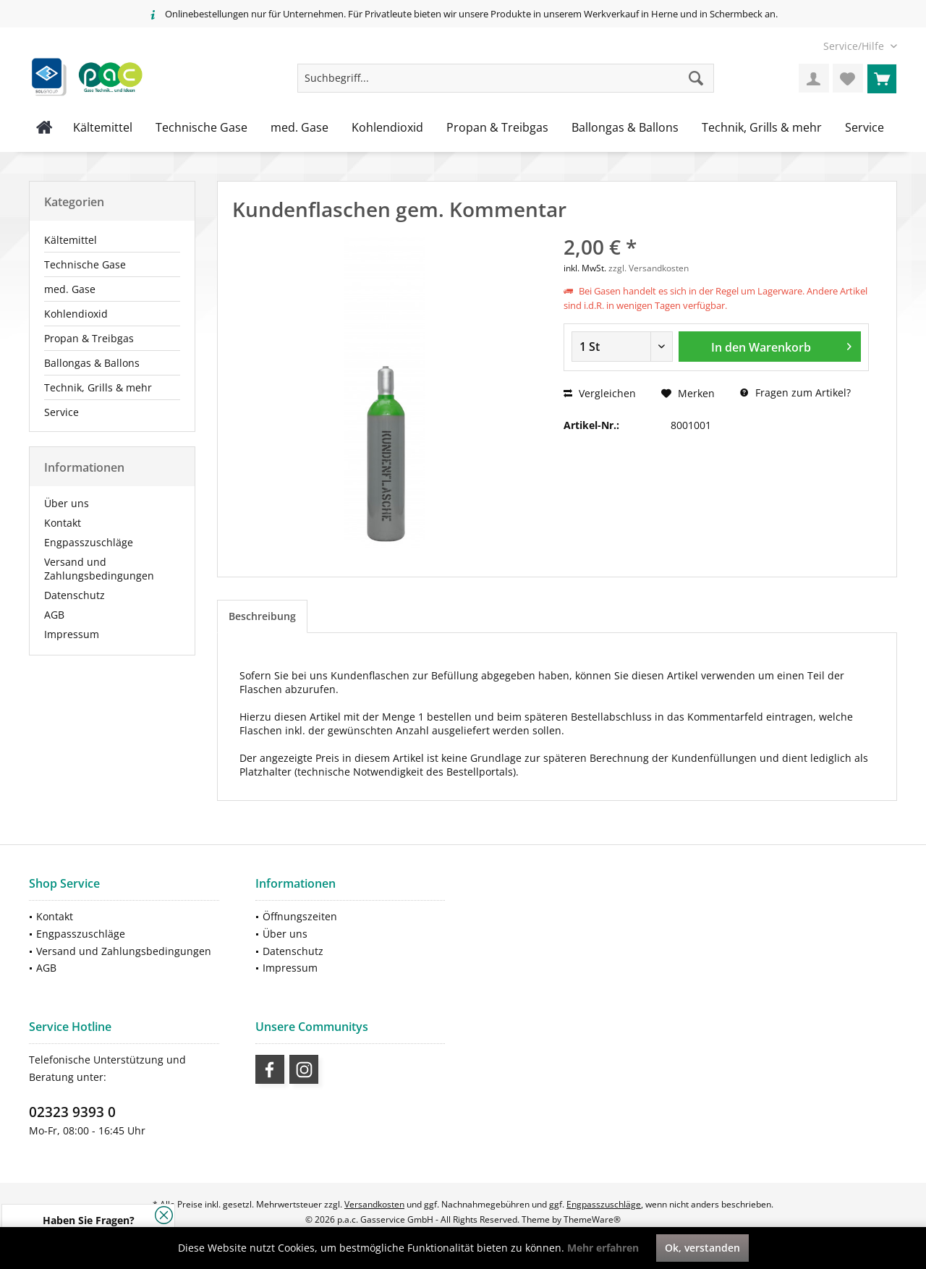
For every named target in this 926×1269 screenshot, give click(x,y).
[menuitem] (854, 46)
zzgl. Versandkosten (648, 268)
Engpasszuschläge (88, 542)
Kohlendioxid (76, 314)
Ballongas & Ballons (92, 363)
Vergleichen (600, 393)
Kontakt (62, 523)
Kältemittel (70, 240)
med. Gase (69, 289)
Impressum (71, 634)
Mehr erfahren (603, 1248)
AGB (54, 614)
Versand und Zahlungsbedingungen (99, 568)
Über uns (66, 503)
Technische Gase (85, 264)
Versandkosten (374, 1204)
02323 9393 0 (72, 1112)
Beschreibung (262, 616)
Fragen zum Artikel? (795, 392)
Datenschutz (74, 595)
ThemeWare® (592, 1219)
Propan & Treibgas (89, 338)
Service (61, 412)
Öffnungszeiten (300, 916)
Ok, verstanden (702, 1248)
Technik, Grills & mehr (98, 387)
